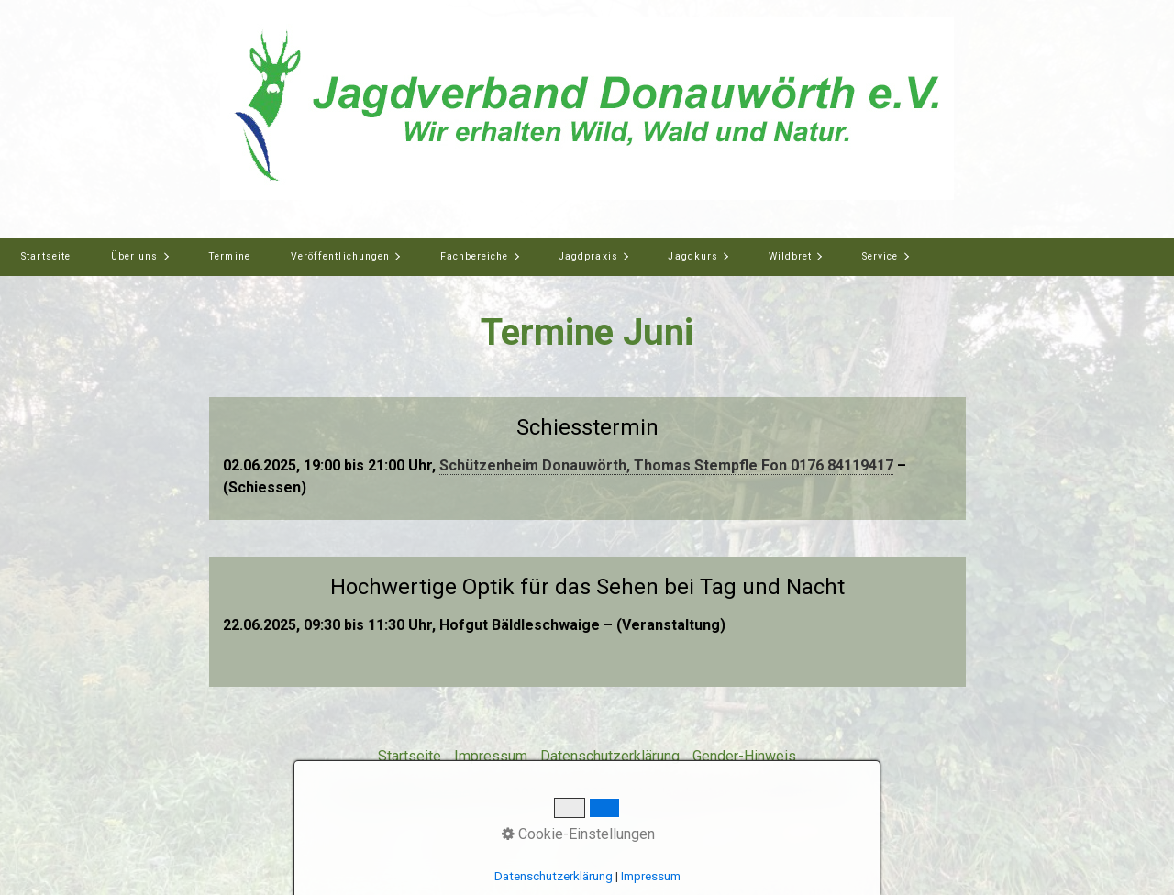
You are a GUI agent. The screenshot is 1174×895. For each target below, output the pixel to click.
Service (880, 256)
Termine (228, 256)
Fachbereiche (474, 256)
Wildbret (790, 256)
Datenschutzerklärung (610, 756)
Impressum (490, 756)
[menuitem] (45, 257)
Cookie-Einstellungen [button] (578, 834)
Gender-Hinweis (744, 756)
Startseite (46, 256)
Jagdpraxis (588, 256)
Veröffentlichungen (340, 256)
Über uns (134, 256)
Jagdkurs (692, 256)
